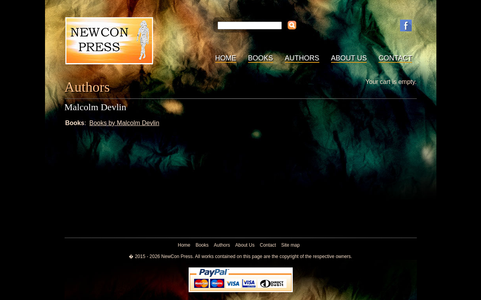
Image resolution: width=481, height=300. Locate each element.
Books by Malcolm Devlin (124, 123)
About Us (349, 58)
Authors (302, 58)
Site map (290, 245)
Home (225, 58)
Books (260, 58)
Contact (395, 58)
